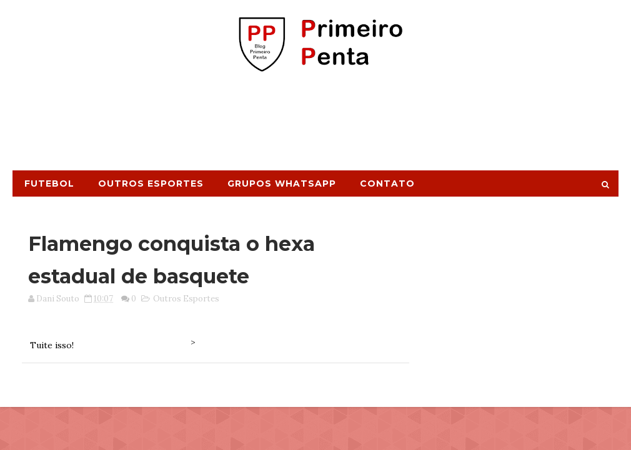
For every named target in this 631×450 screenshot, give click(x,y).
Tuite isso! (52, 345)
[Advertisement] (315, 127)
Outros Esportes (151, 183)
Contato (387, 183)
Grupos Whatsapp (281, 183)
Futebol (49, 183)
